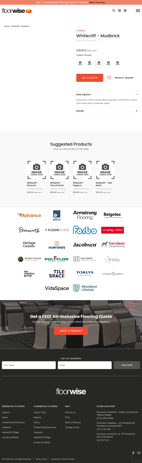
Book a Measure (73, 422)
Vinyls (5, 417)
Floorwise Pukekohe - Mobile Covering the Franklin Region (117, 414)
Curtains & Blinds (10, 437)
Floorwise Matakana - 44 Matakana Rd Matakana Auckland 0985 (116, 424)
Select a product (71, 330)
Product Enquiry (124, 77)
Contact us (70, 412)
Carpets (6, 412)
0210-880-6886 (105, 418)
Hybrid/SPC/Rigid (10, 432)
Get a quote (89, 77)
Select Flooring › (97, 2)
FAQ (67, 417)
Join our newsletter (71, 358)
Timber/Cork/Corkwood (13, 422)
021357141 (103, 440)
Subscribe (122, 365)
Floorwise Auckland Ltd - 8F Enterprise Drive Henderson (116, 435)
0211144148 (104, 429)
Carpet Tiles (40, 412)
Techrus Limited (67, 459)
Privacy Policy (41, 459)
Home (6, 26)
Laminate (6, 427)
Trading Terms (72, 427)
